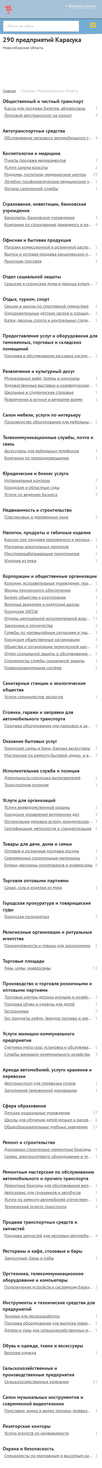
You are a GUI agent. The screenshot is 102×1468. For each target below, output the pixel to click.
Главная (9, 90)
